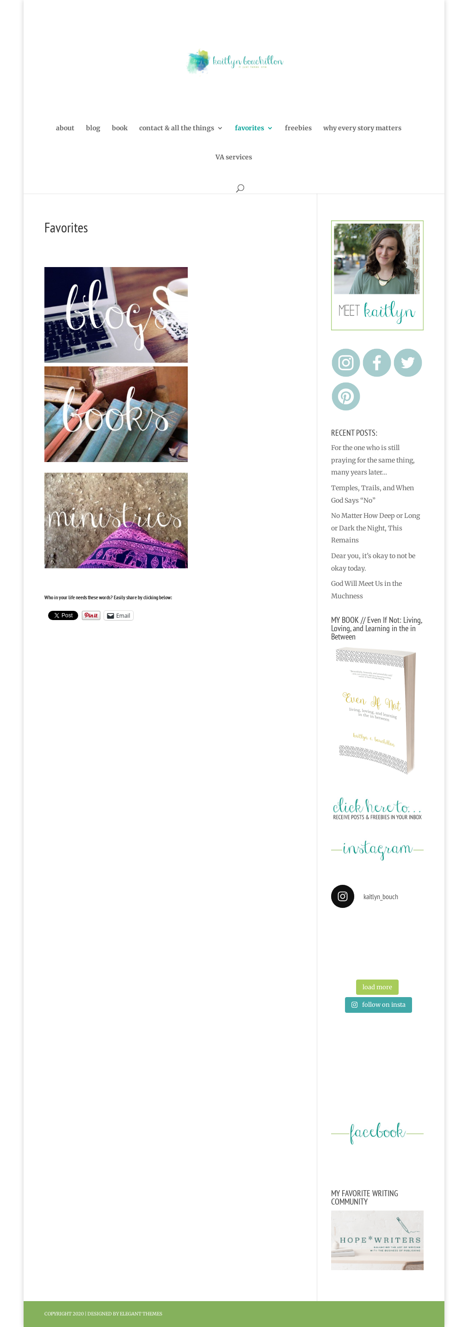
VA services (234, 157)
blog (93, 128)
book (120, 128)
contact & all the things (176, 128)
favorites (249, 128)
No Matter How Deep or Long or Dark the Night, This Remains (375, 527)
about (65, 128)
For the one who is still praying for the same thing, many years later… (373, 460)
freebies (298, 128)
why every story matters (362, 128)
